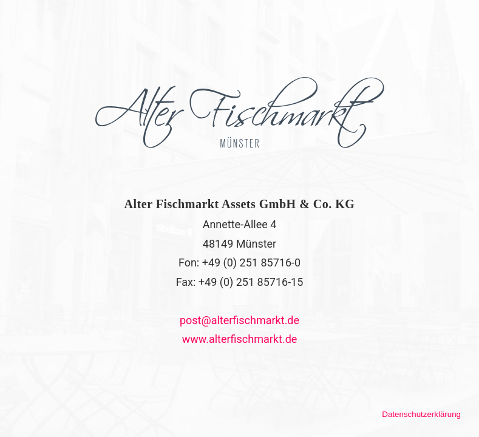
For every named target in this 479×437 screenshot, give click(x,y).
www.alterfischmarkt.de (239, 339)
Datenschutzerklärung (421, 414)
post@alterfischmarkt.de (239, 320)
